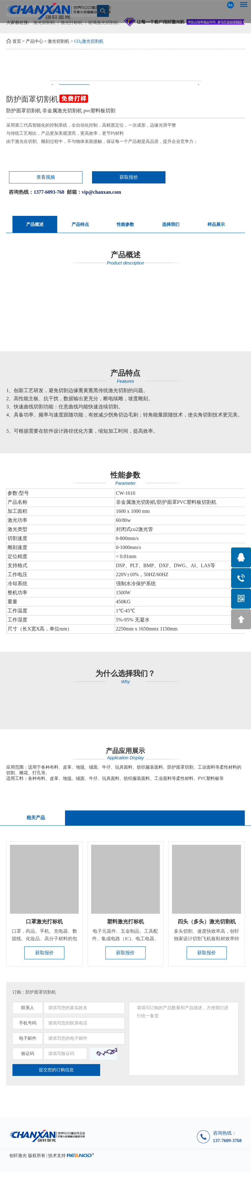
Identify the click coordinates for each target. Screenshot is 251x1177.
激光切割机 (58, 41)
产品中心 (34, 41)
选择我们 (171, 225)
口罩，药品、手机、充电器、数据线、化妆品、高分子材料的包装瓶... (44, 942)
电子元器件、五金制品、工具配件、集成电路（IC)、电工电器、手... (125, 942)
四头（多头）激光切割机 (206, 925)
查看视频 (28, 178)
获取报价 (79, 178)
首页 (16, 41)
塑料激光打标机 (125, 925)
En (230, 5)
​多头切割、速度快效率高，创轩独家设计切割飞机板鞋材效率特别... (206, 942)
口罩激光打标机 (44, 925)
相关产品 (35, 820)
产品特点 (80, 225)
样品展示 (216, 225)
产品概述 (35, 225)
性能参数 (125, 225)
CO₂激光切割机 (88, 41)
